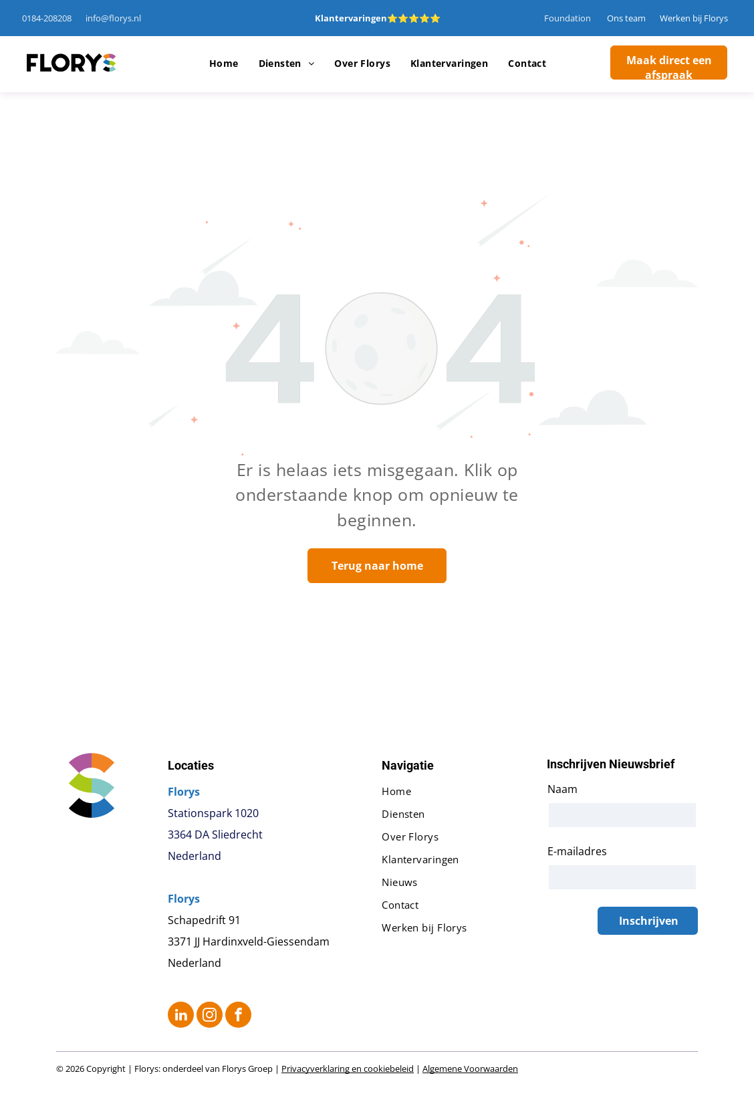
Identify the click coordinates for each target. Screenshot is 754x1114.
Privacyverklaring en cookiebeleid (347, 1069)
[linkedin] (181, 1016)
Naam (562, 789)
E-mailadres (577, 851)
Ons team (626, 18)
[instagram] (210, 1016)
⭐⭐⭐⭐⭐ (414, 18)
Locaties (191, 765)
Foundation (567, 18)
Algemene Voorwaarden (470, 1069)
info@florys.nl (113, 18)
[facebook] (238, 1016)
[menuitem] (224, 63)
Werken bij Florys (694, 18)
